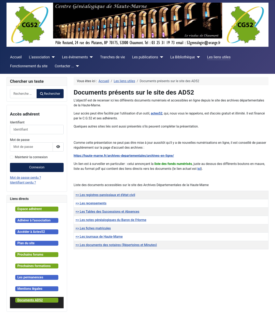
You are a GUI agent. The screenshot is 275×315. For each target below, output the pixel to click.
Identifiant (17, 122)
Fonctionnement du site (29, 66)
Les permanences (30, 277)
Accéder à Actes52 (31, 232)
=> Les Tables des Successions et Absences (107, 212)
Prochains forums (30, 254)
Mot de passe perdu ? (25, 178)
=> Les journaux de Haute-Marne (99, 237)
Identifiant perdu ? (23, 182)
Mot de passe (19, 140)
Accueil (16, 57)
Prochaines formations (34, 266)
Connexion (36, 167)
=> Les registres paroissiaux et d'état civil (105, 195)
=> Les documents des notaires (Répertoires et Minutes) (116, 245)
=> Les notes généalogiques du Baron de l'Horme (110, 220)
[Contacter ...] (76, 66)
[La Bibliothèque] (197, 57)
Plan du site (26, 243)
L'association (39, 57)
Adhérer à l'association (33, 220)
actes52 (157, 113)
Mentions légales (29, 289)
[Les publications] (160, 57)
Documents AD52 (30, 300)
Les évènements (75, 57)
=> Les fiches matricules (93, 228)
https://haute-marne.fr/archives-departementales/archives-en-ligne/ (124, 156)
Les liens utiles (219, 57)
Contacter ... (64, 66)
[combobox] (23, 93)
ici (199, 169)
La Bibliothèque (182, 57)
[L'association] (52, 57)
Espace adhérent (29, 209)
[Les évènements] (90, 57)
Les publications (145, 57)
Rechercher (50, 94)
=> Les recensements (90, 203)
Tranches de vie (112, 57)
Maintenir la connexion (31, 157)
